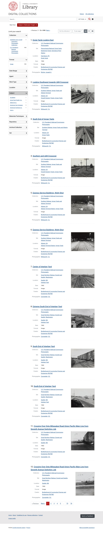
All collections (90, 14)
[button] (27, 25)
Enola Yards (44, 58)
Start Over (13, 25)
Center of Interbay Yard (42, 267)
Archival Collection (15, 127)
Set (10, 133)
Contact (41, 515)
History (82, 14)
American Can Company (16, 105)
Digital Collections (22, 13)
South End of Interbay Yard (44, 346)
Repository (13, 122)
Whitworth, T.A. (45, 109)
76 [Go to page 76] (71, 503)
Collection (12, 35)
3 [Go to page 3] (54, 503)
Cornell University (13, 6)
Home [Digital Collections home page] (10, 515)
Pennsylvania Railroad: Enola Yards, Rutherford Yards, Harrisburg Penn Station (51, 51)
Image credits (12, 518)
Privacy (28, 527)
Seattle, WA (44, 280)
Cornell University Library (18, 527)
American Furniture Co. (16, 107)
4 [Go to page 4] (57, 503)
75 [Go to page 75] (67, 503)
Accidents (12, 97)
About (14, 515)
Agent (11, 76)
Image (11, 64)
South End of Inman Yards (43, 119)
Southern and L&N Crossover (45, 156)
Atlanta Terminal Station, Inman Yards (52, 209)
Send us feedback (87, 516)
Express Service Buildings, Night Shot (48, 193)
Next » (48, 30)
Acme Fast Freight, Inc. (16, 100)
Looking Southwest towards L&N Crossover (50, 82)
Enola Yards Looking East (43, 40)
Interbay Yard (45, 282)
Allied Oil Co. (13, 102)
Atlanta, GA (44, 96)
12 (77, 31)
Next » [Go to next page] (43, 503)
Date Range (13, 71)
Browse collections (32, 515)
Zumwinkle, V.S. (45, 296)
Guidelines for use (21, 515)
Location (12, 87)
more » (12, 110)
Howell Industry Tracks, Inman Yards (51, 98)
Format (11, 60)
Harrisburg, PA (45, 56)
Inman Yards (46, 135)
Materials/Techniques (16, 116)
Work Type (12, 82)
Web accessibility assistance (86, 527)
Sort (64, 31)
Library (29, 6)
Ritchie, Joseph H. (46, 72)
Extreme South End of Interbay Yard (47, 306)
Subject (11, 93)
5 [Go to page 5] (60, 503)
